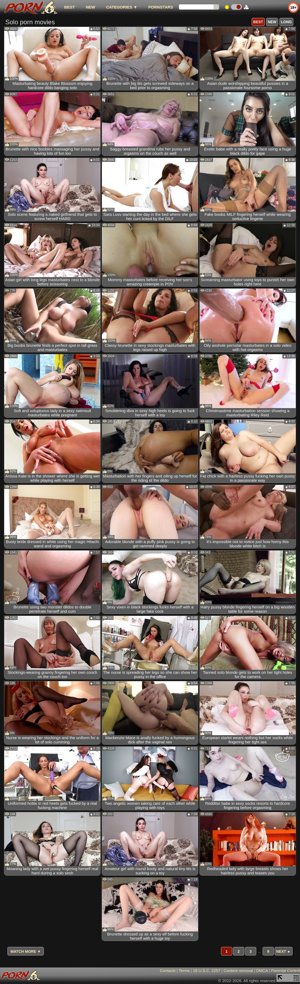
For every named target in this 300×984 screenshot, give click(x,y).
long (286, 22)
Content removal (238, 970)
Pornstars (160, 7)
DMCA (262, 970)
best (69, 7)
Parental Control (285, 970)
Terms (184, 970)
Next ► (283, 951)
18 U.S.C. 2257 (206, 970)
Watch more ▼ (25, 951)
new (90, 7)
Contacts (168, 970)
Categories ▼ (121, 7)
